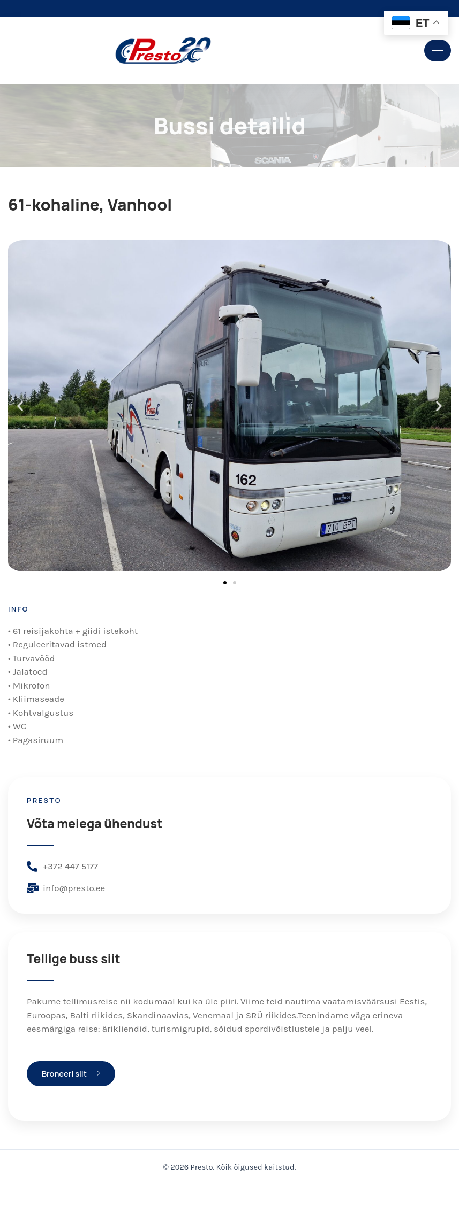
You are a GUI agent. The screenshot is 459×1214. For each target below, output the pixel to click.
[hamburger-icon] (437, 50)
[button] (20, 407)
